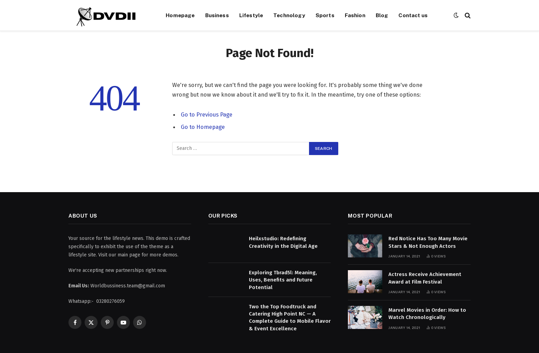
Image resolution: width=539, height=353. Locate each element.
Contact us (413, 15)
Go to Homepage (203, 126)
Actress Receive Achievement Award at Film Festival (424, 278)
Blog (382, 15)
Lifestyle (251, 15)
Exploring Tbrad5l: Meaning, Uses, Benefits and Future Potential (283, 279)
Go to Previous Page (206, 114)
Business (217, 15)
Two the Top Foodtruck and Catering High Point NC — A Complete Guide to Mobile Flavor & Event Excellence (290, 318)
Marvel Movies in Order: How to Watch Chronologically (427, 313)
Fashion (355, 15)
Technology (289, 15)
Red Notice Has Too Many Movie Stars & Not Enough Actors (428, 242)
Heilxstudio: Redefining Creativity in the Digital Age (283, 242)
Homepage (180, 15)
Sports (325, 15)
